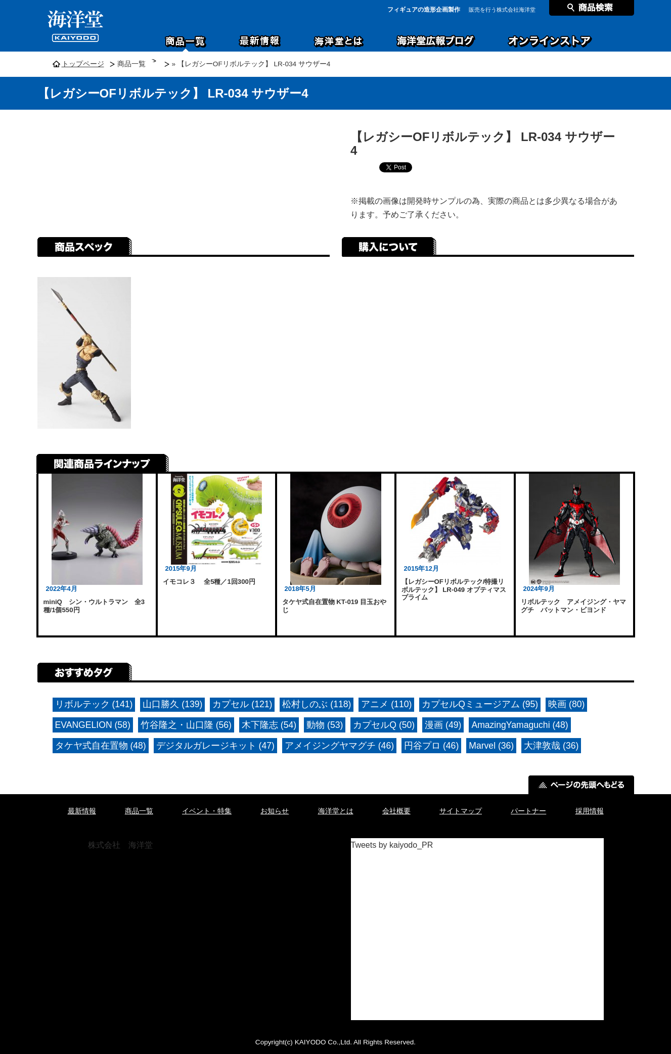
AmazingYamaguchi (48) (519, 725)
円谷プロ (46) (431, 746)
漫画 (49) (443, 725)
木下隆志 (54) (269, 725)
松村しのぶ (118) (316, 704)
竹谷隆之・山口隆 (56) (186, 725)
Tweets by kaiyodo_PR (392, 845)
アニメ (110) (386, 704)
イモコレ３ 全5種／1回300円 (209, 581)
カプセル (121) (242, 704)
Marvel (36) (491, 746)
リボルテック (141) (94, 704)
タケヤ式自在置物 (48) (100, 746)
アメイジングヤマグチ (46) (339, 746)
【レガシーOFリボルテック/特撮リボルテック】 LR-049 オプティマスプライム (453, 589)
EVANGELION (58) (92, 725)
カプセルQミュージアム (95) (480, 704)
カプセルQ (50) (384, 725)
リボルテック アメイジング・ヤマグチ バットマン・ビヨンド (573, 606)
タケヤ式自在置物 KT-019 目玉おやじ (334, 606)
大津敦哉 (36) (551, 746)
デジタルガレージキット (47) (215, 746)
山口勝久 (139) (172, 704)
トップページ (83, 64)
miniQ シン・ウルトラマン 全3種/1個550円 (94, 606)
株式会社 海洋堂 (120, 845)
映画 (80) (566, 704)
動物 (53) (324, 725)
